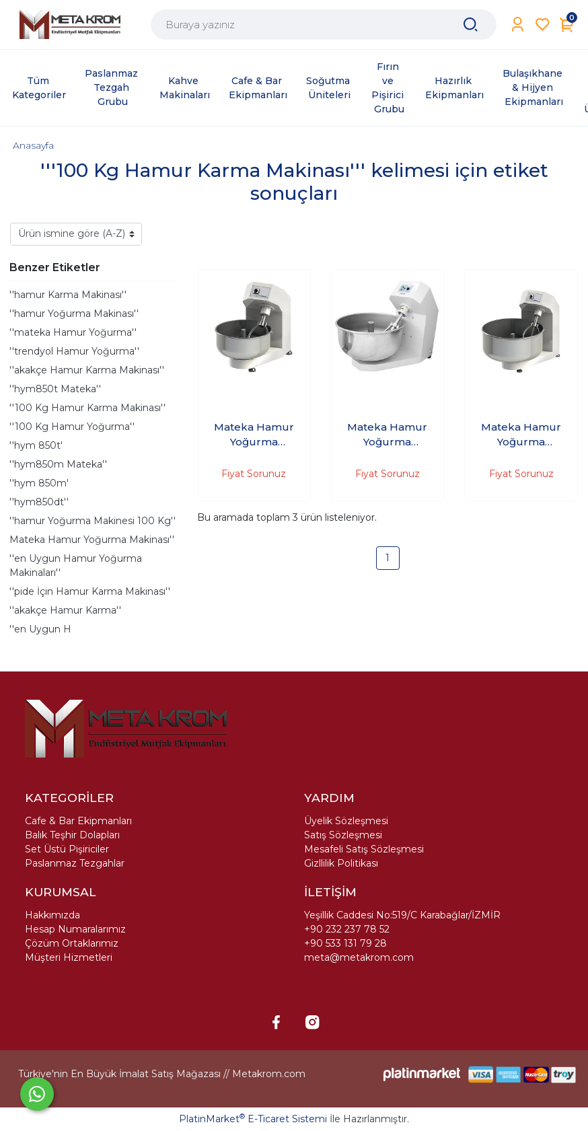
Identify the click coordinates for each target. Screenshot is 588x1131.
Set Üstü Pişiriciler (67, 849)
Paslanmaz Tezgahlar (74, 863)
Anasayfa (33, 145)
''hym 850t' (36, 445)
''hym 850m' (39, 483)
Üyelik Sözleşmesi (346, 821)
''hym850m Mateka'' (58, 464)
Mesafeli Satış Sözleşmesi (364, 849)
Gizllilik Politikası (341, 863)
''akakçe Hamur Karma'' (65, 610)
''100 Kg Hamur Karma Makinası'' (87, 408)
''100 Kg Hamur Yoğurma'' (72, 427)
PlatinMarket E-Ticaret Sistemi (253, 1119)
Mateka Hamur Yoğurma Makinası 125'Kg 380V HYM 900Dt (254, 435)
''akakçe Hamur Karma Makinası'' (86, 370)
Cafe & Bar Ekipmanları (78, 821)
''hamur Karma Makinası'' (67, 295)
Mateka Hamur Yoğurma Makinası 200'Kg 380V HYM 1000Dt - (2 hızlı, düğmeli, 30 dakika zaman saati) (387, 435)
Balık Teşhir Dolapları (72, 835)
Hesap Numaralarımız (75, 929)
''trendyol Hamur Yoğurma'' (74, 351)
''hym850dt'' (39, 502)
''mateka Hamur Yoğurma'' (73, 332)
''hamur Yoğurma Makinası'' (74, 313)
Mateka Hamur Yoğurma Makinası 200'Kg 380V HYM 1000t (521, 435)
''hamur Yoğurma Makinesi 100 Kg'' (92, 521)
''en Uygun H (40, 629)
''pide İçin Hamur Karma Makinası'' (89, 591)
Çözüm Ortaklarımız (71, 943)
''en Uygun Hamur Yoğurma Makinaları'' (75, 565)
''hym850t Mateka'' (55, 389)
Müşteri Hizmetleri (68, 957)
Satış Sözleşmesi (343, 835)
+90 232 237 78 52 (347, 929)
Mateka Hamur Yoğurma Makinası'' (91, 540)
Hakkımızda (52, 915)
